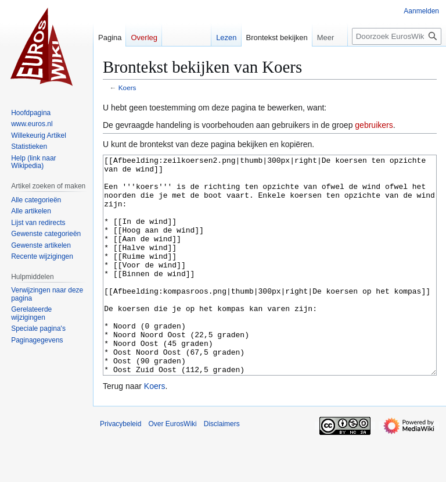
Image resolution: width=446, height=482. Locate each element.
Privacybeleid (120, 467)
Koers (127, 87)
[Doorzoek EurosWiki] (396, 36)
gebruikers (374, 125)
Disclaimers (222, 467)
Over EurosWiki (172, 467)
